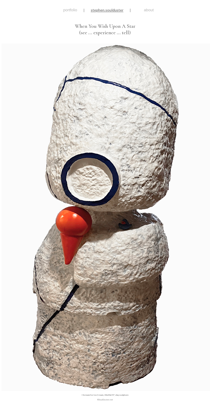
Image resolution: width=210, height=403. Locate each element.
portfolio (70, 10)
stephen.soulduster (107, 10)
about (149, 10)
